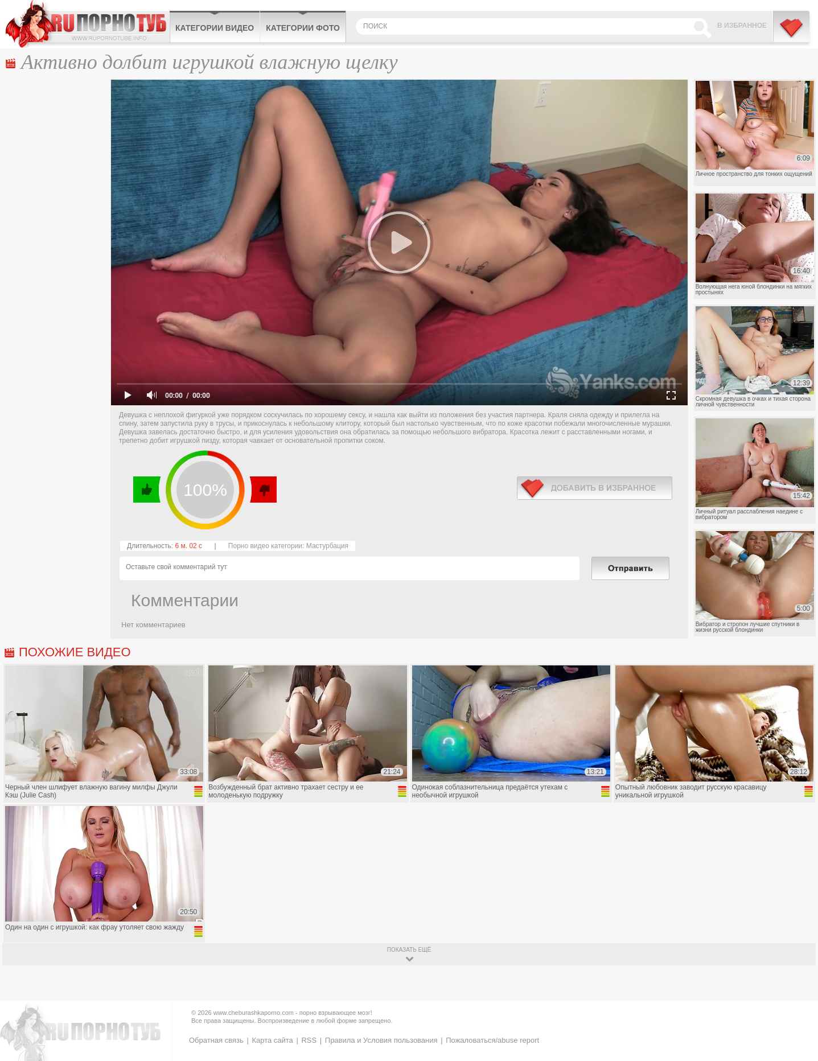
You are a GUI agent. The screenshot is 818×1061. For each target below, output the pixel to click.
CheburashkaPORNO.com (87, 24)
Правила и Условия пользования (381, 1040)
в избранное (594, 488)
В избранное (742, 26)
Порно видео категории (265, 546)
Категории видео (214, 27)
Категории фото (303, 27)
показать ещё (409, 950)
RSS (308, 1040)
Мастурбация (327, 546)
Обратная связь (216, 1040)
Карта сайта (272, 1040)
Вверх (796, 997)
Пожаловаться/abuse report (492, 1040)
